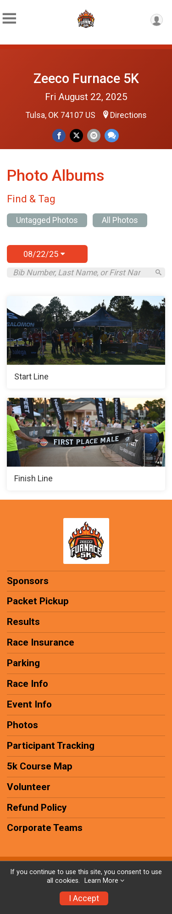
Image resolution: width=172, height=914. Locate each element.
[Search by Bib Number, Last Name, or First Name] (81, 272)
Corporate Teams (45, 827)
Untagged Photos (47, 220)
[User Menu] (156, 20)
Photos (22, 724)
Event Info (29, 704)
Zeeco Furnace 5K (86, 78)
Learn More (101, 881)
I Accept (84, 898)
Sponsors (28, 580)
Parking (23, 663)
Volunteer (28, 786)
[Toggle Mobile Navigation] (9, 18)
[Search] (158, 272)
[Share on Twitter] (76, 135)
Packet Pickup (38, 601)
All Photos (120, 220)
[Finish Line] (86, 444)
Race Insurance (40, 642)
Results (23, 621)
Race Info (27, 683)
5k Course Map (39, 766)
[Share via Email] (93, 135)
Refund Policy (37, 807)
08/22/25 (44, 254)
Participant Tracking (50, 745)
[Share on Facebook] (59, 135)
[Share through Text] (112, 135)
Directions (128, 115)
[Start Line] (86, 342)
